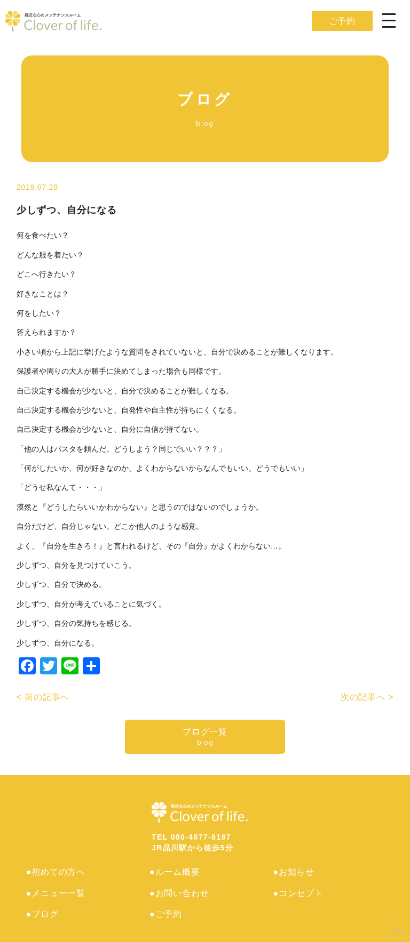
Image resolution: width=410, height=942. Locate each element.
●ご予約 (166, 906)
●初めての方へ (56, 871)
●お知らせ (294, 871)
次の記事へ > (367, 697)
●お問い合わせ (179, 888)
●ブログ (43, 906)
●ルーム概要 (175, 871)
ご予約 (342, 21)
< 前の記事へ (43, 697)
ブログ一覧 (205, 737)
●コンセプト (298, 888)
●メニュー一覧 (56, 888)
